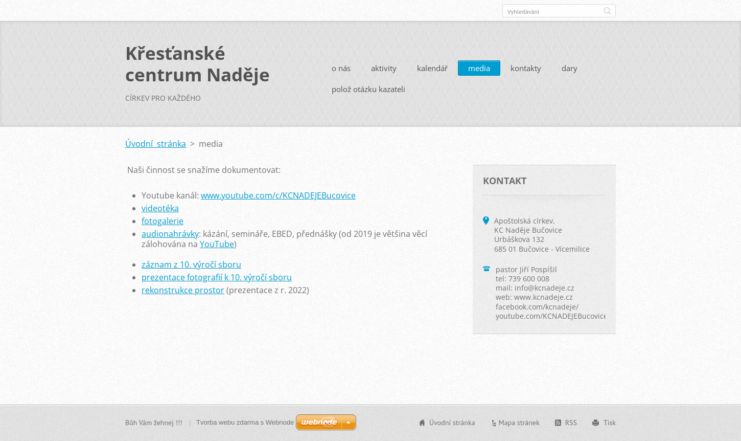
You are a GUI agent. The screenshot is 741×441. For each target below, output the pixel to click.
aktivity (384, 68)
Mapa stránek (519, 422)
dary (569, 68)
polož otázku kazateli (368, 89)
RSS (571, 422)
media (479, 68)
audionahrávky (170, 233)
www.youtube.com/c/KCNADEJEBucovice (278, 195)
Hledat (607, 10)
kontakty (526, 68)
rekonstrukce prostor (183, 290)
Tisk (610, 422)
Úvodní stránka (155, 143)
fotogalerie (162, 221)
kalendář (432, 68)
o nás (341, 68)
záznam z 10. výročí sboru (191, 264)
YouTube (217, 244)
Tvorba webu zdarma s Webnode (245, 422)
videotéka (160, 208)
